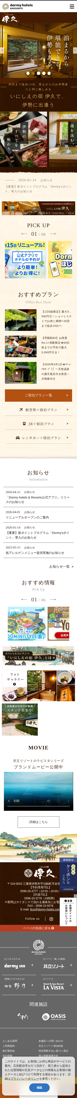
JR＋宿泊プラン (38, 423)
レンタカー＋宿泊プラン (38, 437)
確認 (39, 1087)
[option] (38, 50)
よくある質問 (9, 1041)
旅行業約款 (8, 1050)
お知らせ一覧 (59, 566)
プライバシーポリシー (24, 1078)
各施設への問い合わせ (51, 1041)
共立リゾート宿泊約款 (51, 1045)
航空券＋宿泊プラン (38, 409)
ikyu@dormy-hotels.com (45, 909)
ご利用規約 (8, 1045)
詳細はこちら (38, 822)
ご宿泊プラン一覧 (39, 395)
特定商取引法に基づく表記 (53, 1050)
